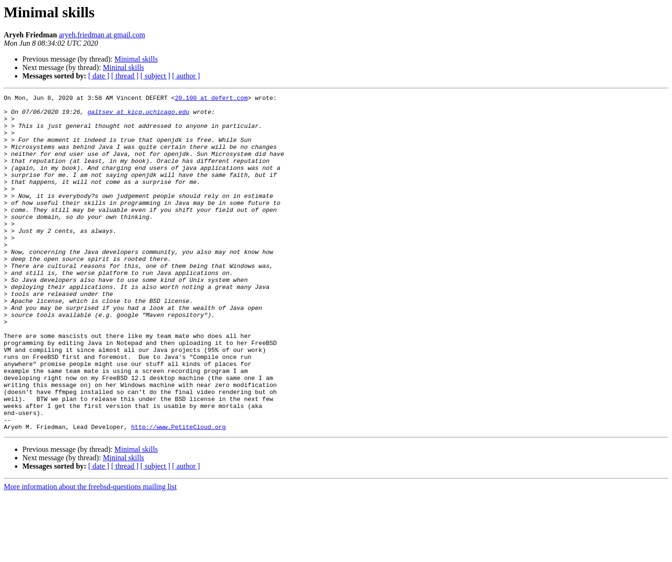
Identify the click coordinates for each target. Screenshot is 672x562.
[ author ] (186, 76)
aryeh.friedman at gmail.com (102, 35)
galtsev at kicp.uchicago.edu (138, 116)
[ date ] (98, 76)
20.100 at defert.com (211, 99)
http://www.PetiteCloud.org (178, 494)
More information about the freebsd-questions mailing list (90, 554)
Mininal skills (123, 67)
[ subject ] (155, 76)
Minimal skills (136, 59)
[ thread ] (125, 76)
